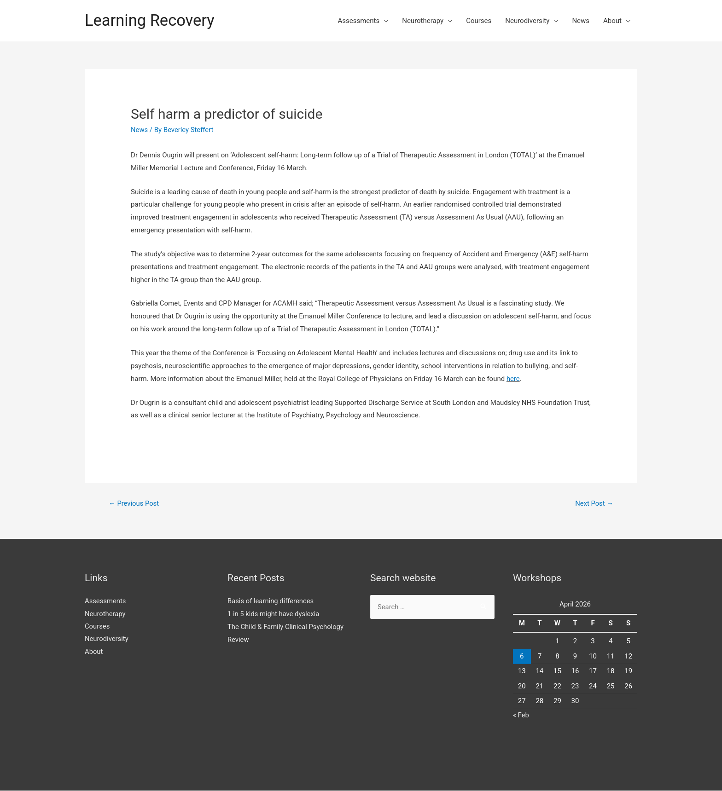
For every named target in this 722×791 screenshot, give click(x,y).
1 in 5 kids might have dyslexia (274, 614)
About (612, 21)
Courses (478, 21)
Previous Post (134, 503)
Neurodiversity (527, 21)
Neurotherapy (422, 21)
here (513, 379)
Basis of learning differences (271, 601)
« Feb (521, 715)
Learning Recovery (150, 20)
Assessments (358, 21)
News (580, 21)
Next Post (594, 503)
